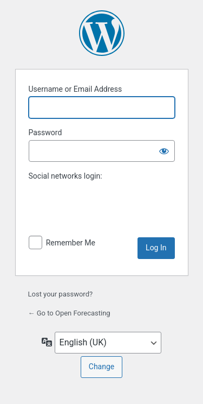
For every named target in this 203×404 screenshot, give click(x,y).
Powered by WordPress (102, 33)
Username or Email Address (75, 89)
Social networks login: (65, 176)
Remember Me (70, 242)
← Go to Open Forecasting (69, 313)
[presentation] (103, 214)
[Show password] (164, 151)
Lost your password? (60, 294)
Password (45, 132)
